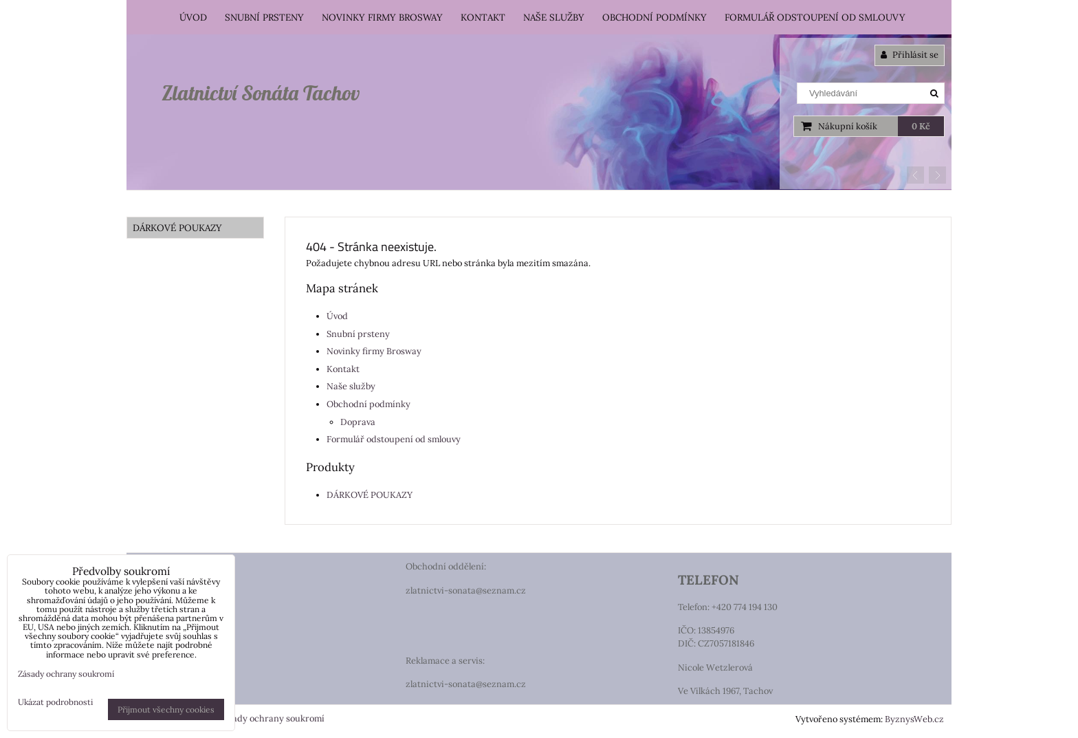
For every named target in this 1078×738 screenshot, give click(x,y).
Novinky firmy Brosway (382, 17)
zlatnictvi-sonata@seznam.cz (466, 590)
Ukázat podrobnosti (55, 701)
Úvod (193, 17)
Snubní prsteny (264, 17)
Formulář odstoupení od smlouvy (815, 17)
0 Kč (921, 126)
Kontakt (483, 17)
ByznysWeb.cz (914, 719)
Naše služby (553, 17)
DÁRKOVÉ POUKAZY (369, 495)
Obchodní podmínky (654, 17)
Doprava (357, 422)
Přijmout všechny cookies (166, 709)
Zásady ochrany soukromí (271, 718)
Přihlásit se (909, 55)
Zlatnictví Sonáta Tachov (261, 93)
